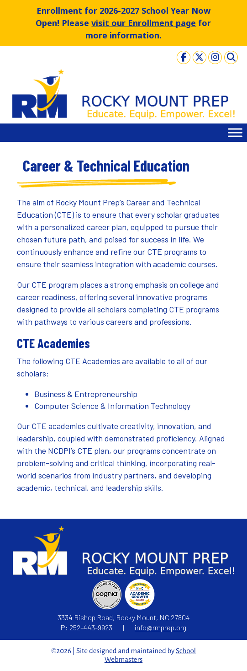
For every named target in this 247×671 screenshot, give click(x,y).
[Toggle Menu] (235, 133)
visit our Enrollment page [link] (143, 22)
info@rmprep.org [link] (160, 627)
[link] (183, 57)
